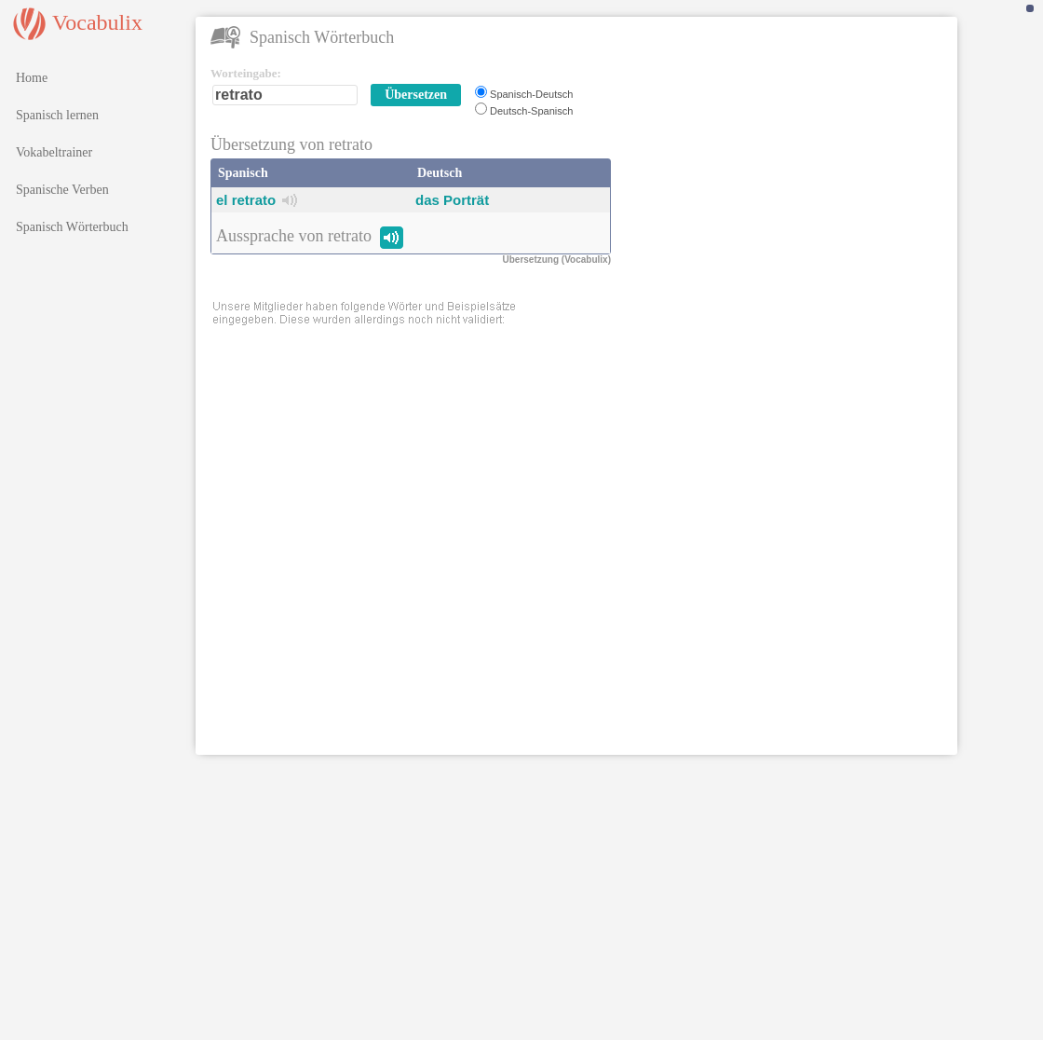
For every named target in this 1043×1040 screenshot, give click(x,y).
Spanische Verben (62, 190)
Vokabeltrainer (54, 152)
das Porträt (452, 200)
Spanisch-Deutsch (531, 94)
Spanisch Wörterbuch (72, 227)
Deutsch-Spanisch (531, 110)
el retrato (246, 200)
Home (31, 78)
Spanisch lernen (57, 115)
